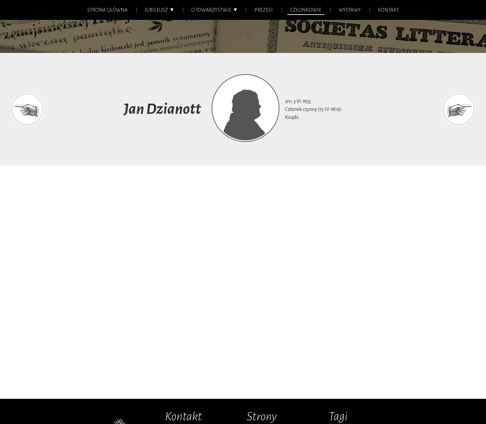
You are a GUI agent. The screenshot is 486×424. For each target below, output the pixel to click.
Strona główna (107, 10)
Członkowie (305, 10)
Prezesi (263, 10)
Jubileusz (156, 10)
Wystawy (350, 10)
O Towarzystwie (211, 10)
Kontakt (388, 10)
